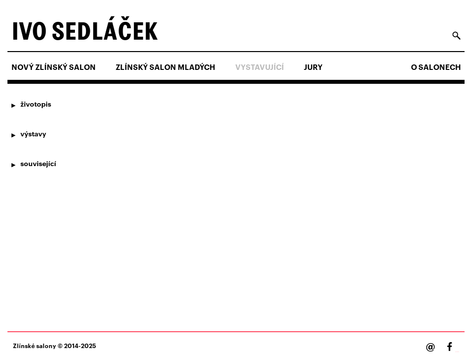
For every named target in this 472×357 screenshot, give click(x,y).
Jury (313, 67)
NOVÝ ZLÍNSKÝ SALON (53, 67)
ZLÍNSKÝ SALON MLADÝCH (165, 67)
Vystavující (259, 67)
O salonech (436, 67)
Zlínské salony (34, 345)
